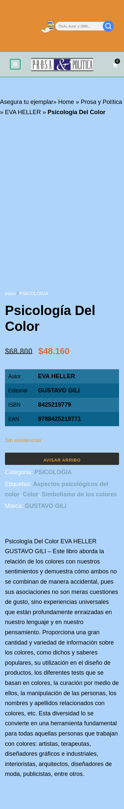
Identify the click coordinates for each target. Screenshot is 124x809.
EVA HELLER (23, 112)
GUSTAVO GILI (59, 390)
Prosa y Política (101, 102)
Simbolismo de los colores (79, 494)
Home (66, 102)
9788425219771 (59, 419)
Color (30, 494)
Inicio (10, 293)
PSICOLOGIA (34, 293)
